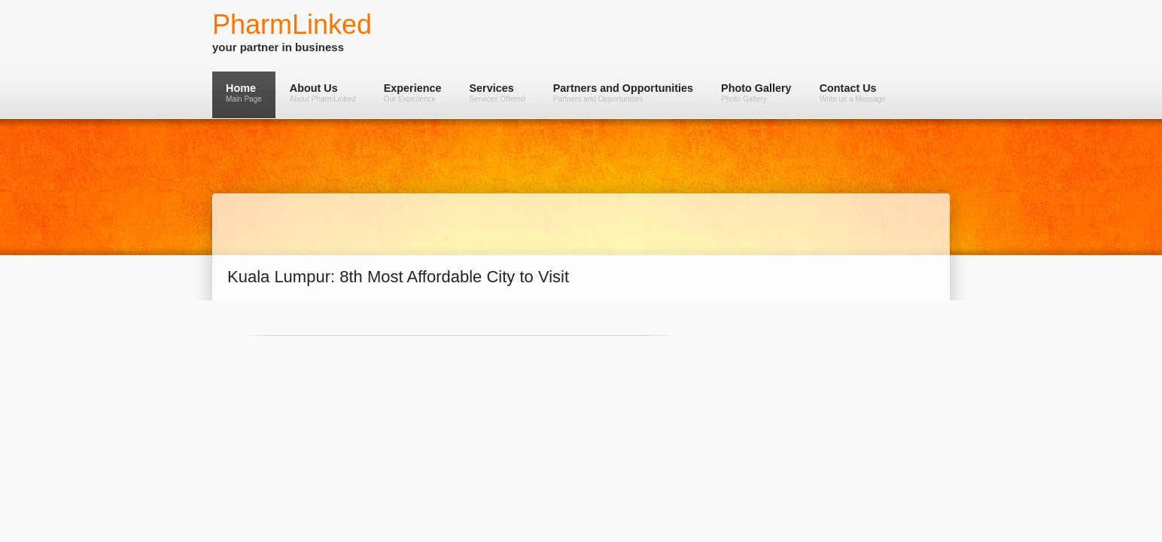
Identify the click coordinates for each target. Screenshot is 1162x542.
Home (244, 92)
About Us (323, 92)
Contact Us (853, 92)
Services (497, 92)
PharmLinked (292, 24)
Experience (413, 92)
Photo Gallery (756, 92)
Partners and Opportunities (623, 92)
